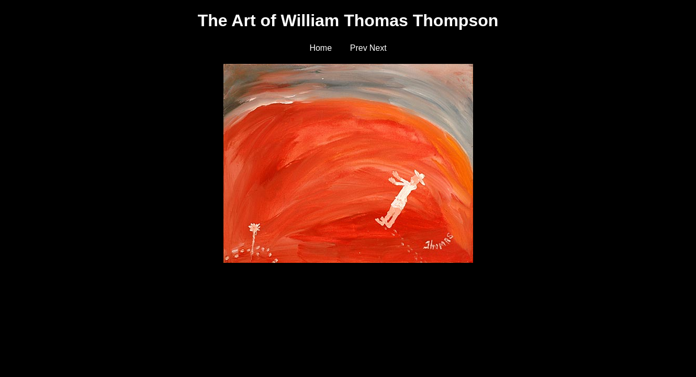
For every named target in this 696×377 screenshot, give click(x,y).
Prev (358, 47)
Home (320, 47)
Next (378, 47)
